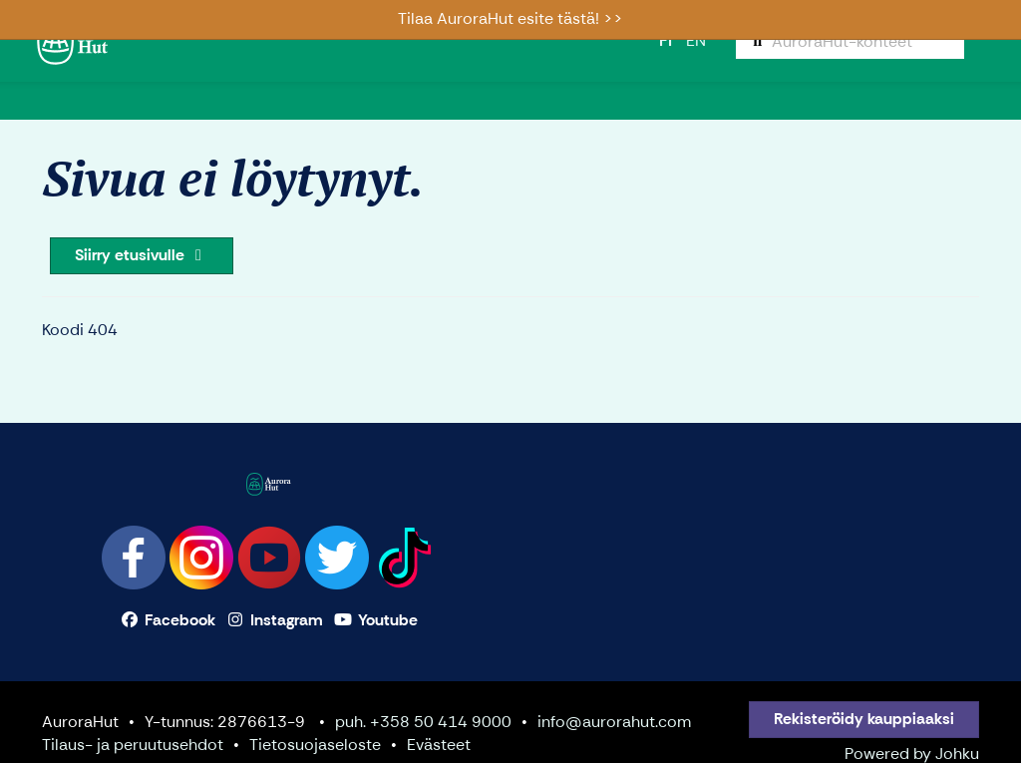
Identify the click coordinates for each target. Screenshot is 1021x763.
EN (696, 40)
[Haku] (850, 41)
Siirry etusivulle (141, 254)
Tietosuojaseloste (315, 744)
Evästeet (439, 744)
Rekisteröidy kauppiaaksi (864, 718)
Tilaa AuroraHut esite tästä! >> (510, 18)
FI (665, 40)
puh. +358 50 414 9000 (423, 721)
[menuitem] (850, 41)
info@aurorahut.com (614, 721)
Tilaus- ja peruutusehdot (132, 744)
